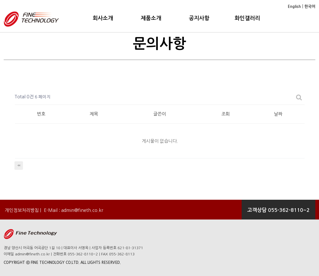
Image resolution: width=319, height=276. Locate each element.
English (294, 6)
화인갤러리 (247, 18)
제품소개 (151, 18)
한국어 (309, 6)
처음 (18, 165)
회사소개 (103, 18)
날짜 (278, 114)
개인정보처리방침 (21, 210)
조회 (225, 114)
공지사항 (199, 18)
